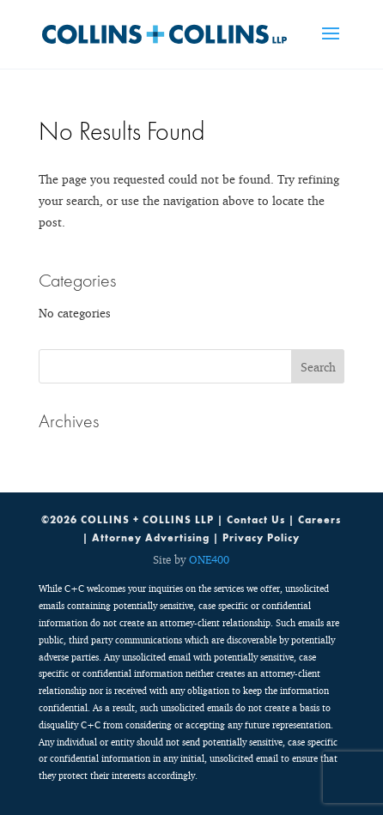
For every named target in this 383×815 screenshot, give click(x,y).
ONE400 (209, 559)
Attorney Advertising (151, 538)
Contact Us (256, 520)
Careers (319, 520)
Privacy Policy (261, 538)
